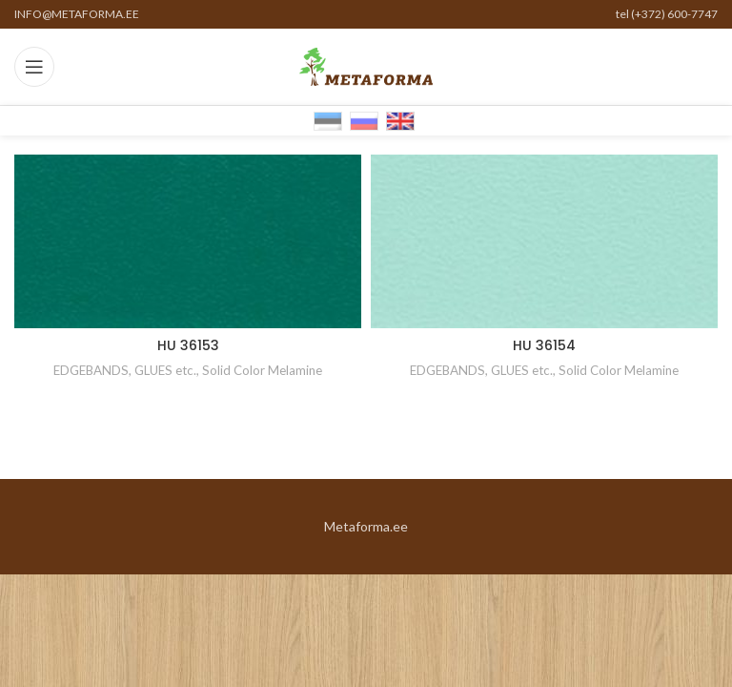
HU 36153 (188, 345)
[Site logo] (366, 65)
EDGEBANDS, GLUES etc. (124, 370)
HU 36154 (544, 345)
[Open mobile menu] (34, 67)
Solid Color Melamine (262, 370)
